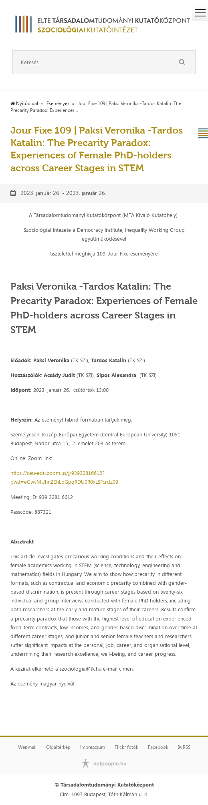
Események (58, 103)
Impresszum (92, 747)
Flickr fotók (126, 747)
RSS (184, 747)
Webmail (27, 747)
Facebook (158, 747)
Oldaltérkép (58, 747)
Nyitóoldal (24, 103)
